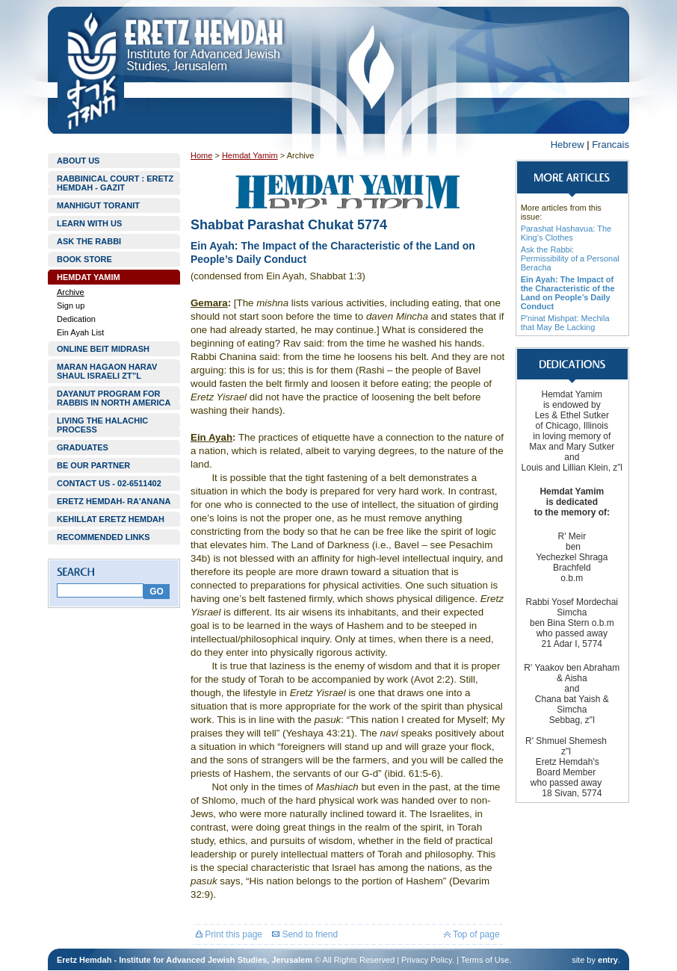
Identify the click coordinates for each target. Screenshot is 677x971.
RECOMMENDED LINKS (103, 537)
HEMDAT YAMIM (88, 277)
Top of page (472, 934)
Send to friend (305, 934)
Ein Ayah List (80, 332)
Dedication (76, 318)
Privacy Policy (426, 959)
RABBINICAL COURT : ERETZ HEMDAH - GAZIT (115, 183)
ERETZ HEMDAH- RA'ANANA (113, 501)
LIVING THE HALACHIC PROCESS (102, 425)
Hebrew (567, 144)
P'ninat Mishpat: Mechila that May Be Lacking (565, 323)
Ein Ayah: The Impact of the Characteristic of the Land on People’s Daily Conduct (568, 293)
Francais (610, 144)
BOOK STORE (84, 259)
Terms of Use (485, 959)
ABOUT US (78, 160)
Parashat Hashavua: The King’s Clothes (566, 233)
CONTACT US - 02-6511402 (109, 483)
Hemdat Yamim (250, 155)
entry (608, 959)
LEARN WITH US (89, 223)
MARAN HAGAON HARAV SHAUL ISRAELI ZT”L (107, 371)
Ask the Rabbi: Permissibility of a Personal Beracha (570, 258)
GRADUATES (82, 447)
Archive (70, 292)
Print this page (229, 934)
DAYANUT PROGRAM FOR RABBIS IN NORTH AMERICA (113, 398)
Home (201, 155)
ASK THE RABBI (89, 241)
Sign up (70, 305)
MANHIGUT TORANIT (98, 205)
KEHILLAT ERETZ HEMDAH (110, 519)
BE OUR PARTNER (93, 465)
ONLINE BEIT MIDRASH (103, 348)
